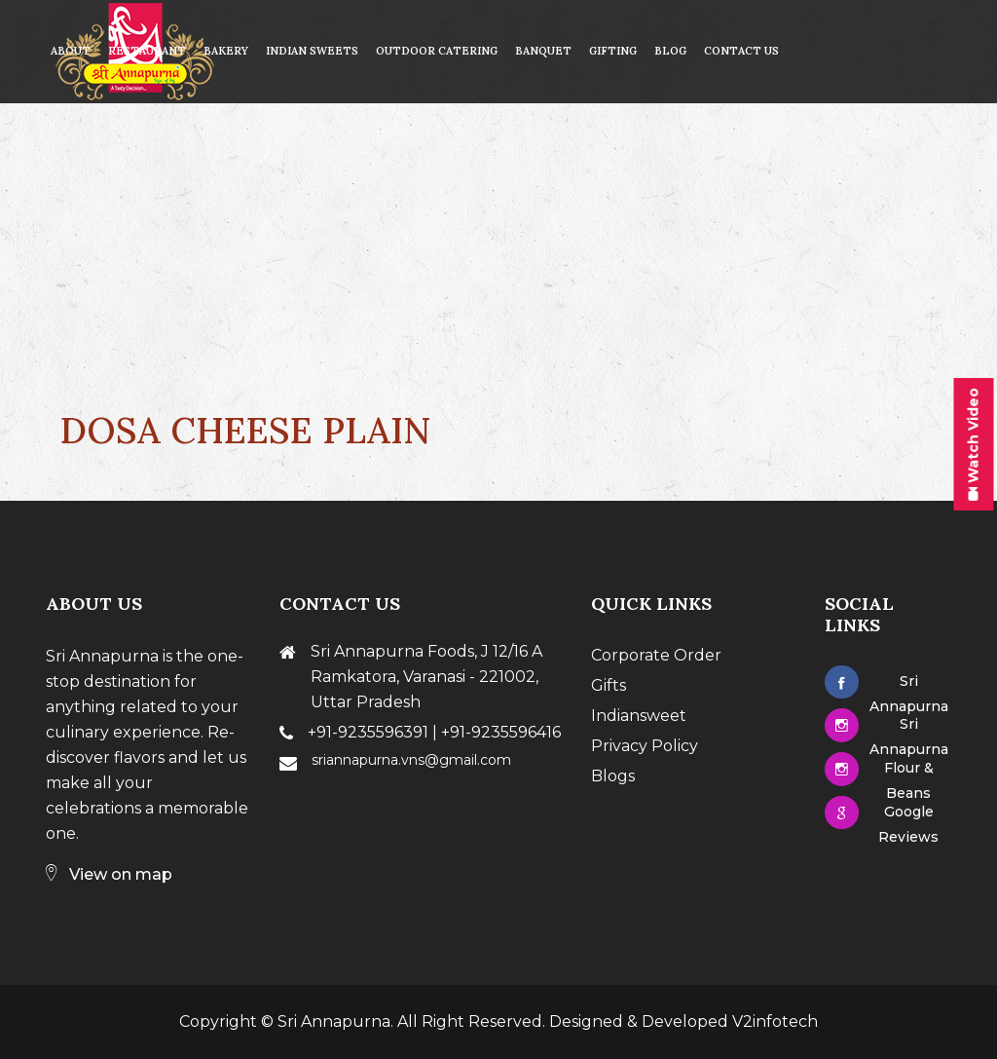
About (71, 50)
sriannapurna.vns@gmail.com (411, 760)
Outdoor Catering (437, 50)
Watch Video (972, 444)
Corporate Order (656, 655)
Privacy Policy (644, 746)
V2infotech (775, 1021)
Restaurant (147, 50)
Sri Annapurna (333, 1021)
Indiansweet (638, 715)
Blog (670, 50)
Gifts (608, 685)
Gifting (613, 50)
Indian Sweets (312, 50)
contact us (741, 50)
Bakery (225, 50)
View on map (109, 874)
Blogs (613, 776)
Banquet (543, 50)
